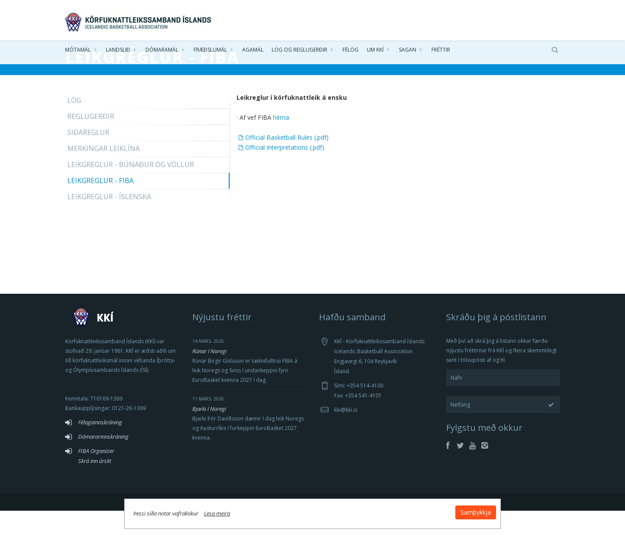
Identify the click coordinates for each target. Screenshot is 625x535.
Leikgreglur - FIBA (100, 205)
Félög (350, 52)
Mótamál (78, 52)
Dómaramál (161, 52)
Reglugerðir (90, 140)
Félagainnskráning (100, 446)
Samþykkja (417, 509)
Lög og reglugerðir (299, 52)
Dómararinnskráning (103, 461)
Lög (74, 124)
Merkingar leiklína (103, 172)
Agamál (252, 52)
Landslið (118, 52)
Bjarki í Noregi (209, 433)
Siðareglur (88, 156)
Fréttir (440, 52)
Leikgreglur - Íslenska (109, 221)
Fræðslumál (210, 52)
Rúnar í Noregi (209, 375)
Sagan (407, 52)
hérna (281, 142)
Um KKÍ (375, 52)
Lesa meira (275, 511)
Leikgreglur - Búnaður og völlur (130, 189)
